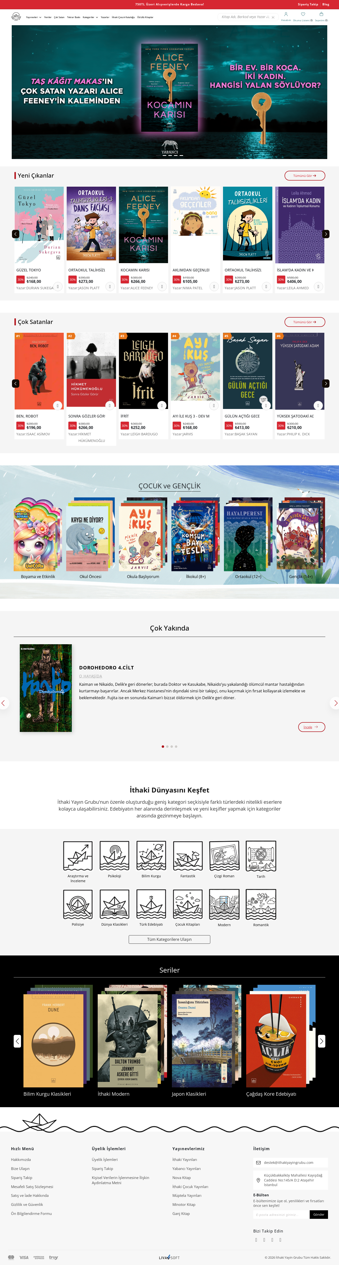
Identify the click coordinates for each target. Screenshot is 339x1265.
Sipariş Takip (308, 4)
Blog (325, 4)
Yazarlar (105, 17)
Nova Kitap (181, 1177)
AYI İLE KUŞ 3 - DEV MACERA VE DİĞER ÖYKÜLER (191, 416)
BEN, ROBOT (27, 416)
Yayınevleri (32, 17)
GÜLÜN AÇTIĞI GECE (242, 416)
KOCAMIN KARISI (135, 270)
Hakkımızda (21, 1159)
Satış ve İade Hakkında (30, 1195)
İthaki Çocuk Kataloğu (123, 17)
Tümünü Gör (305, 175)
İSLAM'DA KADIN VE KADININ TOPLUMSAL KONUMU (295, 270)
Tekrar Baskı (73, 17)
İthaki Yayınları (184, 1159)
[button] (158, 155)
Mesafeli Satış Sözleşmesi (32, 1186)
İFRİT (125, 416)
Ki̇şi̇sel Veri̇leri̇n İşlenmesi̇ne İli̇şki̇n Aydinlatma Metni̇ (120, 1180)
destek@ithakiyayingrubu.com (288, 1162)
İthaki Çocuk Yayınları (190, 1186)
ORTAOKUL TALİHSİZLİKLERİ (243, 270)
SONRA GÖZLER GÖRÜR (86, 416)
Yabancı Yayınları (186, 1168)
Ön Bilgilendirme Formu (31, 1213)
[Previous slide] (15, 234)
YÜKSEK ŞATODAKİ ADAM (295, 416)
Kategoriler (89, 17)
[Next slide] (325, 234)
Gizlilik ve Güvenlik (27, 1204)
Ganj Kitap (181, 1213)
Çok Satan (59, 17)
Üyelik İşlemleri (105, 1159)
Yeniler (48, 17)
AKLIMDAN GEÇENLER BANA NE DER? (191, 270)
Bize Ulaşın (20, 1168)
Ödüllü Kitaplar (145, 17)
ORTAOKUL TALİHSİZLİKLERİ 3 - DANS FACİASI (86, 270)
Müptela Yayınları (186, 1195)
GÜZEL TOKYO (28, 270)
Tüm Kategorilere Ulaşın (169, 939)
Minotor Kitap (183, 1204)
